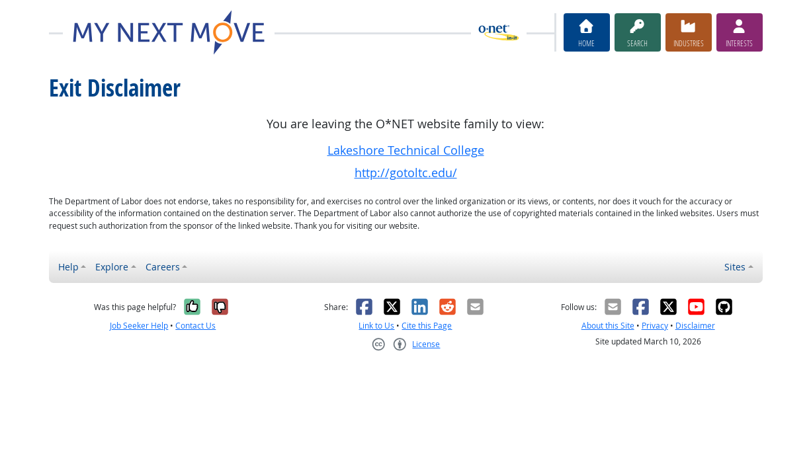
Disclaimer (695, 325)
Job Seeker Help (139, 325)
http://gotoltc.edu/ (406, 172)
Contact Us (195, 325)
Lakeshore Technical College (405, 150)
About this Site (607, 325)
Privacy (655, 325)
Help (68, 266)
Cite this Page (427, 325)
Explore (111, 266)
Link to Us (376, 325)
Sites (735, 266)
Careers (163, 266)
